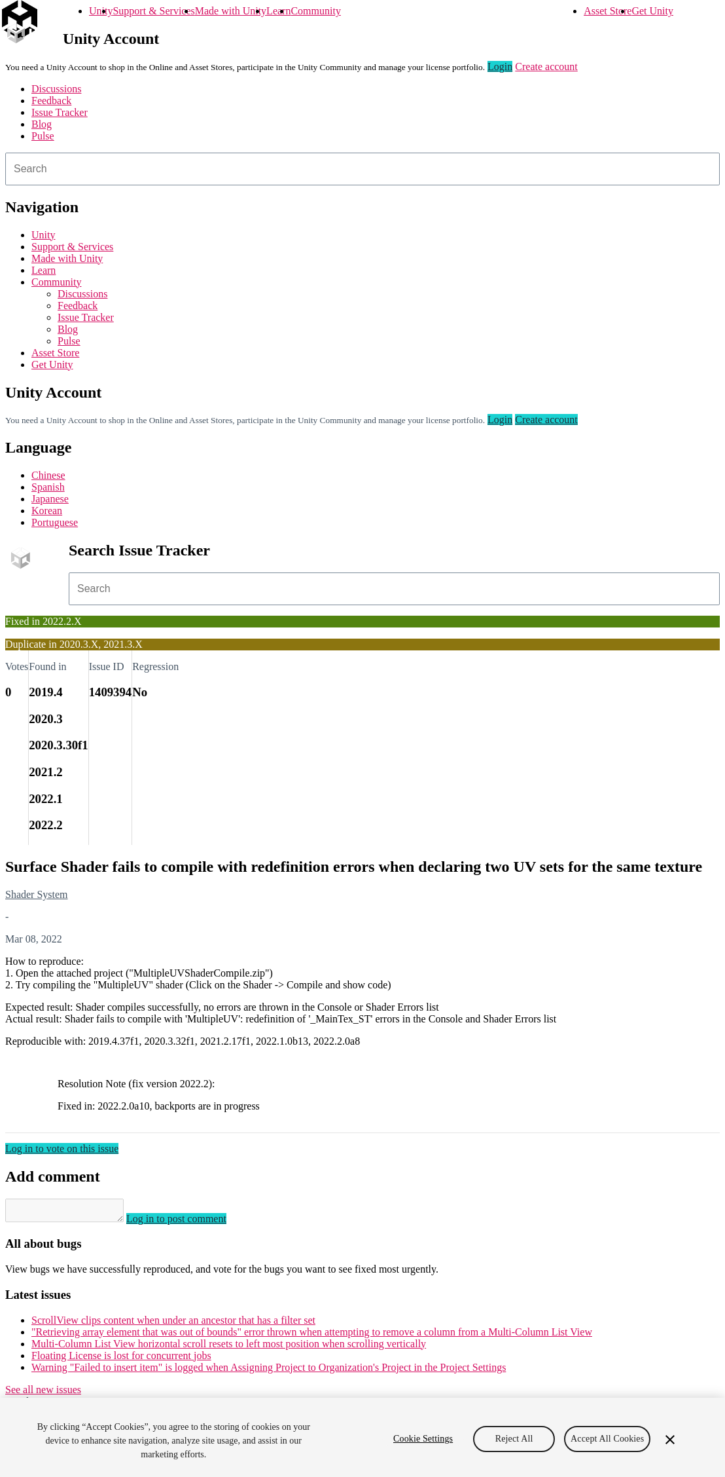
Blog (41, 124)
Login (499, 66)
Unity (101, 10)
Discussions (56, 88)
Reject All (514, 1439)
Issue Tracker (59, 112)
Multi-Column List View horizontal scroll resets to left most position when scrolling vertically (228, 1347)
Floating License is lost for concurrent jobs (121, 1359)
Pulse (42, 135)
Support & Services (153, 10)
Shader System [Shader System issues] (36, 894)
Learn (278, 10)
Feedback (51, 100)
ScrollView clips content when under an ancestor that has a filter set (173, 1324)
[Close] (670, 1439)
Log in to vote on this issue (61, 1148)
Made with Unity (230, 10)
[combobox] (362, 169)
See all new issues (43, 1393)
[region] (362, 1437)
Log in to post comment (189, 1222)
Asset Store (607, 10)
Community (315, 10)
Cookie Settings (423, 1439)
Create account (546, 66)
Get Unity (652, 10)
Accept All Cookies (607, 1439)
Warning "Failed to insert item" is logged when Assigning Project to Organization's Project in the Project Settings (268, 1371)
